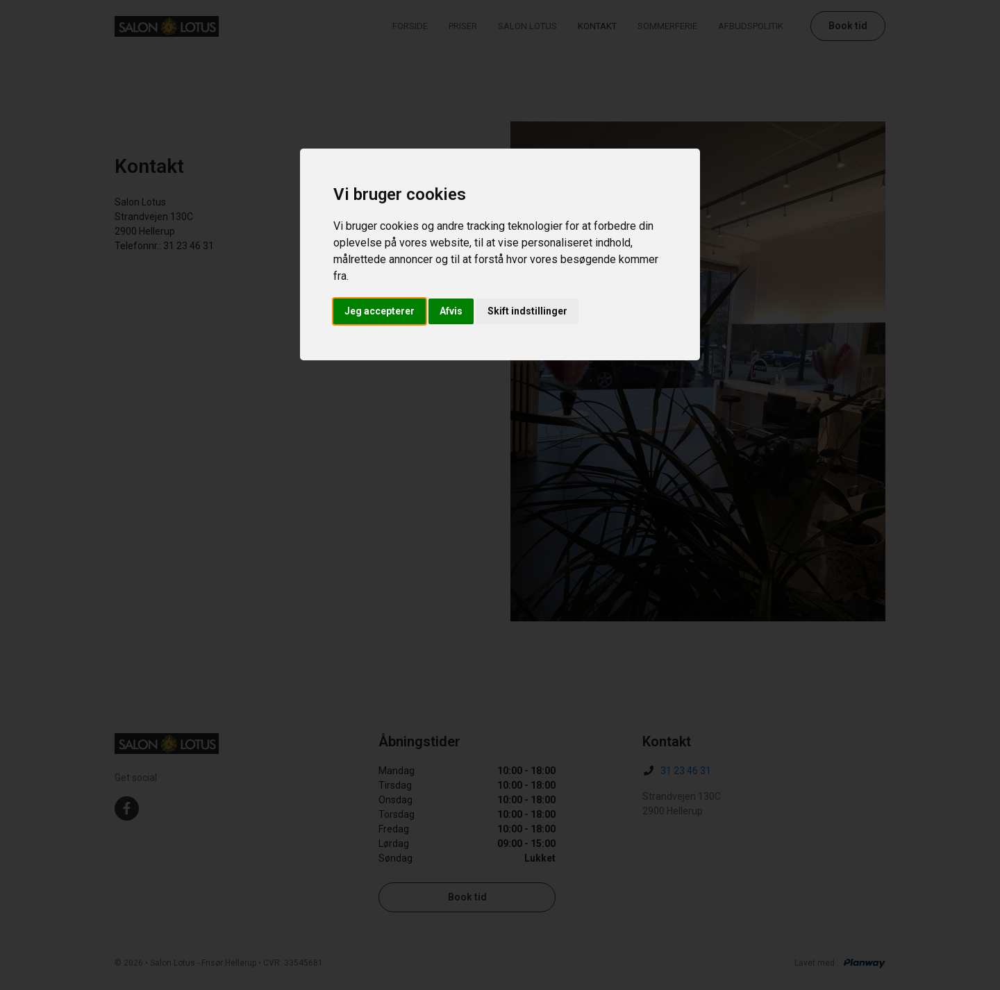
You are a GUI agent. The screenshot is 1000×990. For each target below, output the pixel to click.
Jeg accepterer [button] (379, 311)
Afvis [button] (451, 311)
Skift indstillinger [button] (527, 311)
